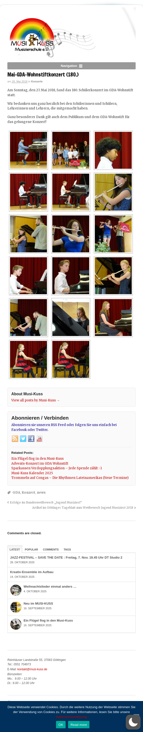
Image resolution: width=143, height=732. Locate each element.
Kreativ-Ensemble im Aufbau (32, 572)
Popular (31, 549)
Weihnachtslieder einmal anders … (50, 586)
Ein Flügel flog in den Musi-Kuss (48, 620)
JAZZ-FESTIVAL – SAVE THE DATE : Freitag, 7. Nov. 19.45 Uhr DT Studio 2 (66, 557)
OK (60, 725)
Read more (79, 725)
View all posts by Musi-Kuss (35, 400)
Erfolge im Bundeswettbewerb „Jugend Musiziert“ (46, 502)
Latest (15, 549)
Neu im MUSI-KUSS (38, 603)
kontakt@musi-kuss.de (32, 669)
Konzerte (37, 81)
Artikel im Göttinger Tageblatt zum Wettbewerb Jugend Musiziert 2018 (82, 507)
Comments (51, 549)
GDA (16, 492)
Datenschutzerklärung (71, 717)
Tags (67, 549)
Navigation (69, 66)
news (41, 492)
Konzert (28, 492)
